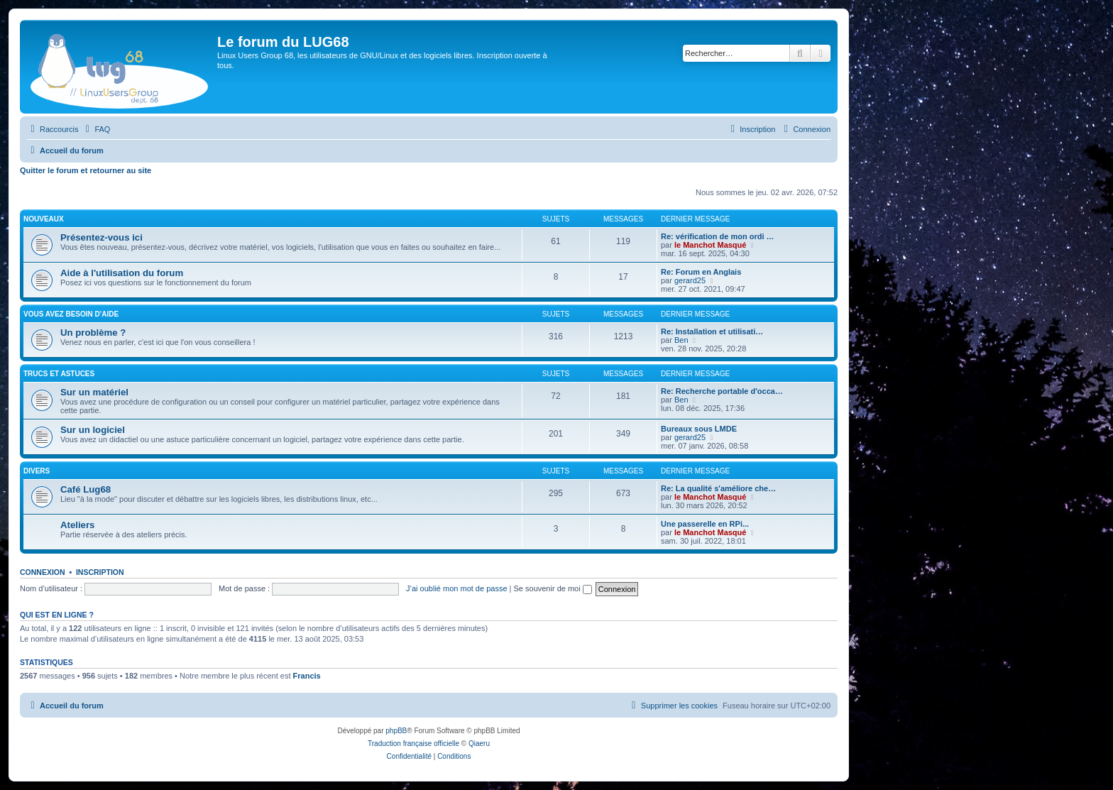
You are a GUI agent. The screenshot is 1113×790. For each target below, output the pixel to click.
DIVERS (36, 471)
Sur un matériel (94, 392)
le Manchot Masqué (710, 245)
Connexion (42, 572)
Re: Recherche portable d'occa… (722, 391)
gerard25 (690, 280)
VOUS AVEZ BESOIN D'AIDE (71, 314)
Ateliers (77, 525)
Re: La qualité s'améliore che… (718, 488)
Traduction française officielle (413, 743)
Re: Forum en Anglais (701, 272)
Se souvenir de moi (553, 588)
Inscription (100, 572)
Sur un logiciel (92, 429)
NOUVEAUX (43, 219)
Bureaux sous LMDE (699, 428)
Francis (307, 675)
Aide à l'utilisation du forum (121, 273)
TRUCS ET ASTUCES (58, 374)
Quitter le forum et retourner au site (85, 170)
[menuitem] (96, 129)
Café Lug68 (85, 489)
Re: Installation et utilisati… (712, 331)
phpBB (396, 731)
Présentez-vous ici (101, 237)
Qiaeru (479, 743)
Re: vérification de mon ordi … (717, 236)
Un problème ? (93, 332)
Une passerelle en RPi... (705, 524)
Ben (681, 340)
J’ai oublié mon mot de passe (456, 588)
